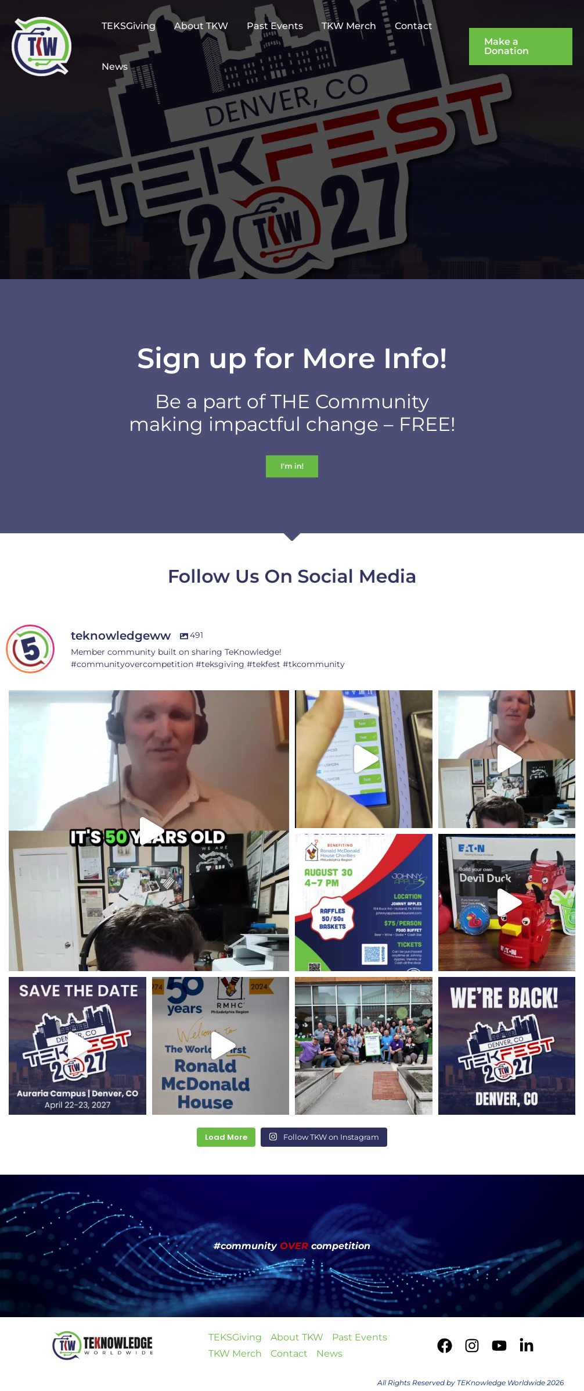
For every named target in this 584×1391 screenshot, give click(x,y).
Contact (413, 25)
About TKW (201, 25)
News (115, 66)
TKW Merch (349, 25)
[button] (520, 46)
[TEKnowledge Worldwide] (41, 45)
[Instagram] (472, 1346)
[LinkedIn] (526, 1346)
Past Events (275, 25)
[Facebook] (445, 1346)
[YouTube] (499, 1346)
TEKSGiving (129, 25)
